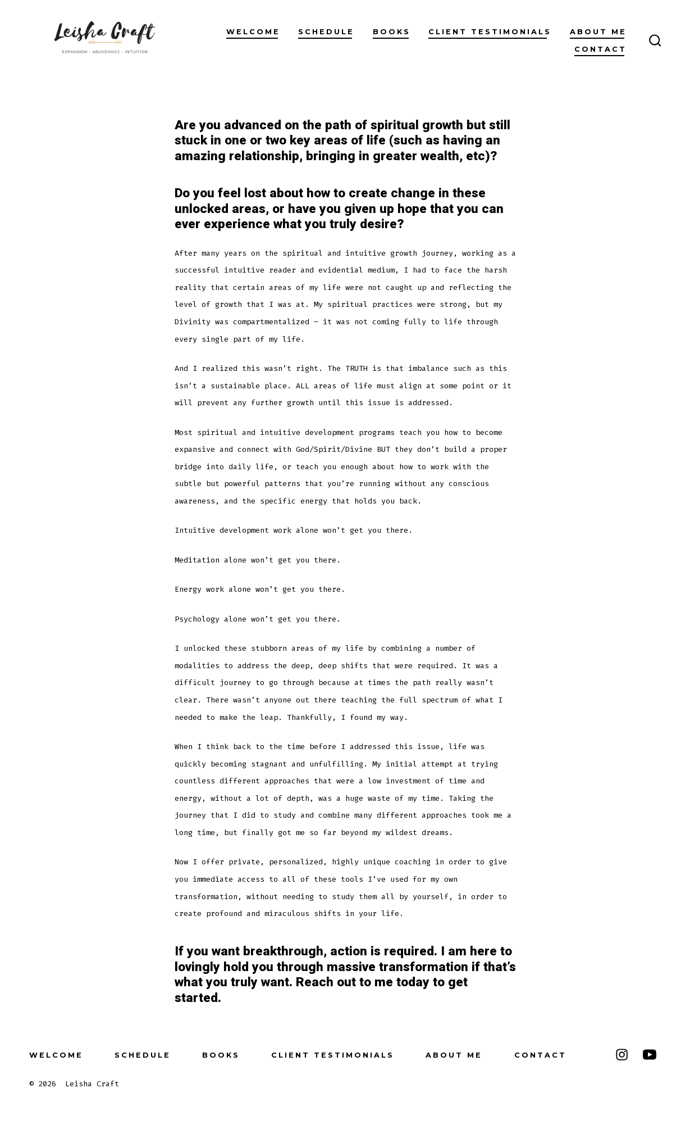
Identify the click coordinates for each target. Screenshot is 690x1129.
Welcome (253, 32)
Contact (600, 49)
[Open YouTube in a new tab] (649, 1054)
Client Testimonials (489, 32)
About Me (598, 32)
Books (391, 32)
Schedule (326, 32)
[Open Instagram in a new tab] (622, 1054)
